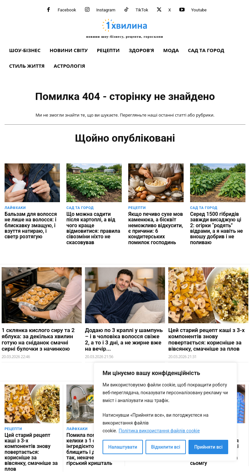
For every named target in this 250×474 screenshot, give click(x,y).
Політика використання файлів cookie (159, 430)
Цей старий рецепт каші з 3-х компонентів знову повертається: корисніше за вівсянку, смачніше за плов (206, 335)
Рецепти (137, 208)
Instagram (106, 9)
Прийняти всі (208, 447)
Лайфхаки (15, 208)
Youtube (199, 9)
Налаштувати (122, 447)
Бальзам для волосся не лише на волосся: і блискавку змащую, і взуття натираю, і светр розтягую (31, 223)
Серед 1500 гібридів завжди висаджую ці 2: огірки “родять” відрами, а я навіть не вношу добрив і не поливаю (216, 223)
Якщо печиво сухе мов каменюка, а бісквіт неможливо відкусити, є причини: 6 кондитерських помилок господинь (154, 226)
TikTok (141, 9)
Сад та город (80, 208)
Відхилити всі (165, 447)
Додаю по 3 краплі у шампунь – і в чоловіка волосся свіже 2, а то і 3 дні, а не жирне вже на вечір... (124, 335)
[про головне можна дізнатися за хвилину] (124, 28)
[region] (165, 411)
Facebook (67, 9)
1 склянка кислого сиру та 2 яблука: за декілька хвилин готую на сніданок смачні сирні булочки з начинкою (38, 335)
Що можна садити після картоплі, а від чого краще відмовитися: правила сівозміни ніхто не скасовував (92, 223)
